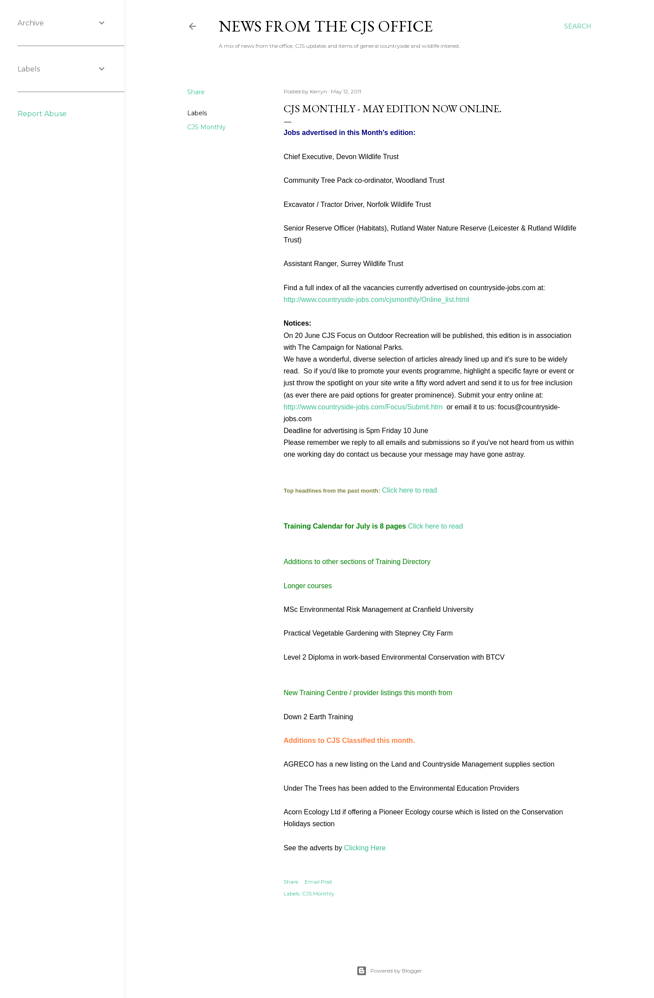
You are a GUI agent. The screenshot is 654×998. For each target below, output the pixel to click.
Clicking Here (365, 848)
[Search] (577, 26)
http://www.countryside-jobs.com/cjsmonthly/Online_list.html (376, 299)
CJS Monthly (206, 127)
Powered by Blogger (389, 971)
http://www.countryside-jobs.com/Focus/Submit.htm (363, 407)
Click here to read (409, 490)
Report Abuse (42, 114)
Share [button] (196, 92)
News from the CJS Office (326, 26)
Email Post (318, 881)
